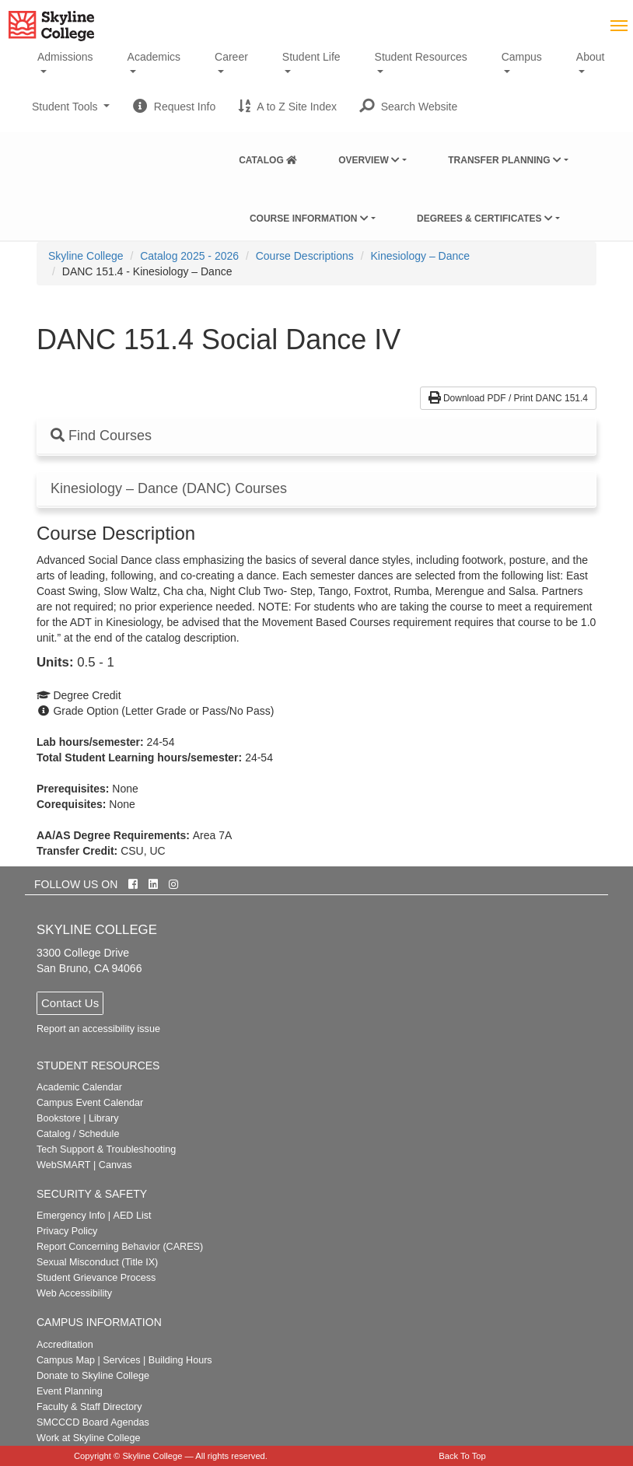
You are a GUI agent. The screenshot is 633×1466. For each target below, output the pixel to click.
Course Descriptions (305, 256)
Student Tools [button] (71, 113)
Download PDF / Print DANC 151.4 (508, 398)
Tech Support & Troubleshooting (106, 1149)
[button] (408, 107)
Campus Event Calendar (90, 1102)
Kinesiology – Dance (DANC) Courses (169, 488)
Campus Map (66, 1360)
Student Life (311, 57)
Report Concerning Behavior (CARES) (120, 1246)
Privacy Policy (67, 1231)
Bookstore (59, 1118)
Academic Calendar (79, 1087)
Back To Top (462, 1456)
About (590, 57)
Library (104, 1118)
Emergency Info (71, 1215)
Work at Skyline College (88, 1438)
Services (121, 1360)
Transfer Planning (504, 160)
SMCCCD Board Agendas (93, 1422)
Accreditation (65, 1344)
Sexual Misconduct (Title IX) (97, 1262)
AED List (132, 1215)
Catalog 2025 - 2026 (189, 256)
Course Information (309, 218)
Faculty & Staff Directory (89, 1406)
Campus (522, 57)
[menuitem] (267, 157)
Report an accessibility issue (98, 1028)
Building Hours (180, 1360)
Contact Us (70, 1002)
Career (231, 57)
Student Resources (421, 57)
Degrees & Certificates (485, 218)
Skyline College (86, 256)
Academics (154, 57)
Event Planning (70, 1391)
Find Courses (101, 435)
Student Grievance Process (96, 1277)
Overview (369, 160)
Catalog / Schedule (78, 1133)
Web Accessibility (74, 1293)
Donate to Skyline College (93, 1375)
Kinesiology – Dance (420, 256)
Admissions (65, 57)
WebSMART (64, 1165)
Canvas (115, 1165)
